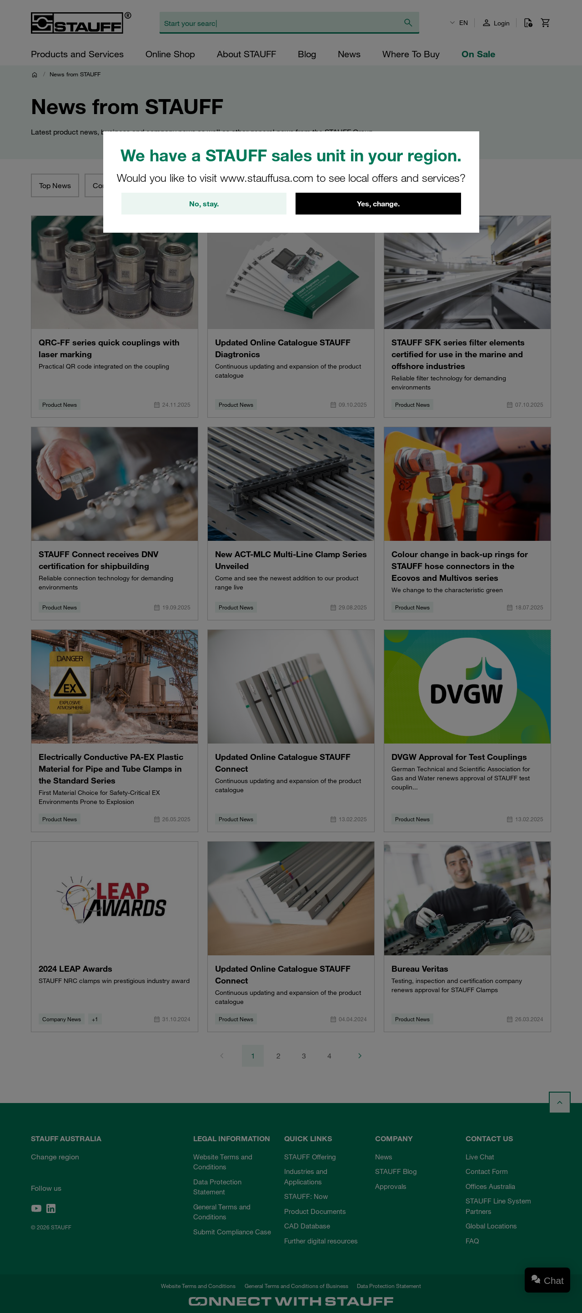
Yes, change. (378, 203)
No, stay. (204, 203)
